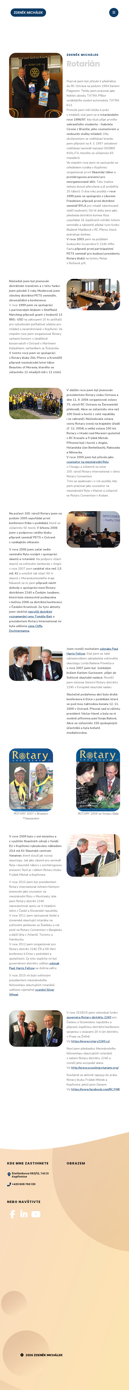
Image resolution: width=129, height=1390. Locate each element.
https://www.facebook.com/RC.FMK (95, 1089)
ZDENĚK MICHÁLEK (28, 12)
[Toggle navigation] (113, 12)
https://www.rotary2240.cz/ (90, 1041)
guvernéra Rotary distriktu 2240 (89, 1017)
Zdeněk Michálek (48, 1355)
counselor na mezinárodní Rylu (88, 462)
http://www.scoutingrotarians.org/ (95, 1068)
